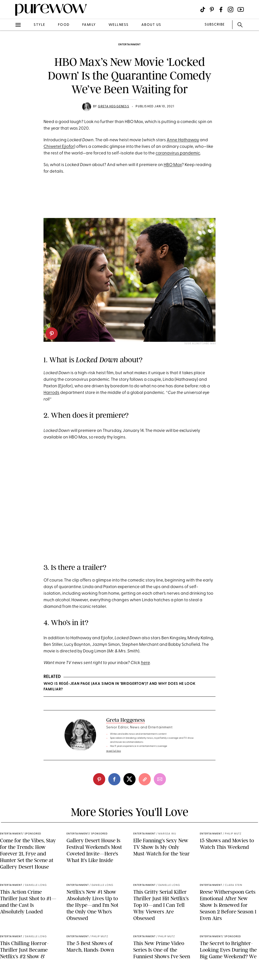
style (39, 25)
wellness (119, 25)
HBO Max (173, 165)
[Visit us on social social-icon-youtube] (241, 9)
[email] (160, 779)
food (64, 25)
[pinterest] (52, 333)
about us (151, 25)
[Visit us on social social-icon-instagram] (230, 9)
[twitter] (129, 779)
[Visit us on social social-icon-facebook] (221, 9)
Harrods (51, 393)
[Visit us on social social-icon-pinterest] (211, 9)
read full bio (113, 751)
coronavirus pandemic (178, 153)
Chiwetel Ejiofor (59, 147)
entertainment (129, 44)
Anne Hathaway (183, 140)
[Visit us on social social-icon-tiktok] (202, 9)
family (89, 25)
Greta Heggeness (113, 106)
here (145, 663)
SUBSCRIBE (215, 25)
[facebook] (114, 779)
